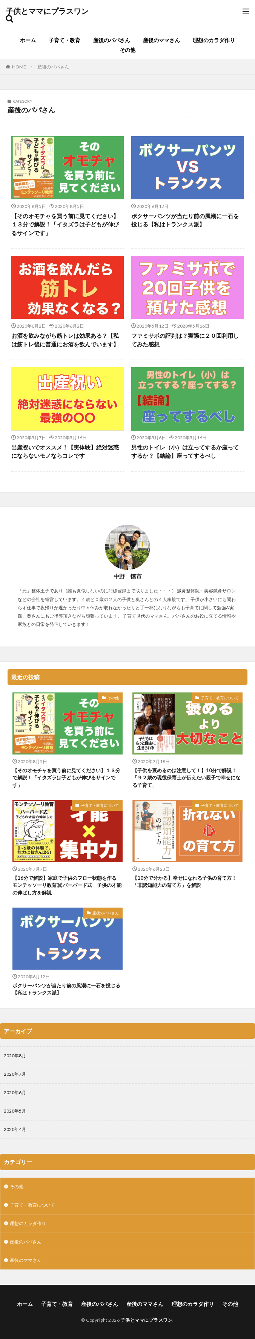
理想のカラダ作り (214, 40)
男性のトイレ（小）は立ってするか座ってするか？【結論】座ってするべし (185, 451)
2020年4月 (15, 1129)
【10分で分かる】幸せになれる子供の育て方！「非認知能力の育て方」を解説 (184, 881)
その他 (127, 50)
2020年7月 (15, 1074)
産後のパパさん (111, 40)
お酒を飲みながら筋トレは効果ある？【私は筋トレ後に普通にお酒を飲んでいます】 (65, 340)
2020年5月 (15, 1111)
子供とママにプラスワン (47, 11)
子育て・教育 (64, 40)
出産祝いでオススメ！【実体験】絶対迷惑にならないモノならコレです (65, 451)
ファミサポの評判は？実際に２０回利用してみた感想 (185, 340)
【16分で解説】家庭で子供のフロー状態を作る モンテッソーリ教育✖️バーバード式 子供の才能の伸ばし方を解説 (66, 885)
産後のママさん (161, 40)
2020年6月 (15, 1092)
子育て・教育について (220, 697)
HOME (19, 67)
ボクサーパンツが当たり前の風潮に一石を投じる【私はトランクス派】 (185, 220)
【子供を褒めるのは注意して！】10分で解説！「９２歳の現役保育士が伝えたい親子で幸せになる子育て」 (186, 777)
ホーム (28, 40)
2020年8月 (15, 1055)
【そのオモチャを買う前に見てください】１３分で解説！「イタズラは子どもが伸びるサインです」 (65, 224)
